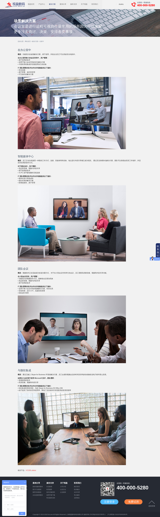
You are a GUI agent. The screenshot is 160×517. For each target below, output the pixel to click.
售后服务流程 (50, 498)
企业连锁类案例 (38, 495)
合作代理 (77, 492)
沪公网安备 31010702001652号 (117, 514)
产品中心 (54, 4)
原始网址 (121, 4)
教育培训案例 (37, 492)
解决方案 (65, 4)
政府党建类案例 (38, 486)
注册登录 (109, 501)
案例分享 (76, 4)
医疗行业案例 (37, 489)
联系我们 (107, 4)
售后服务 (77, 495)
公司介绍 (63, 486)
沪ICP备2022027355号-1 (98, 514)
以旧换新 (49, 486)
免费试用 (134, 501)
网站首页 (28, 41)
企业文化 (63, 489)
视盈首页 (44, 4)
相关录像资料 (50, 492)
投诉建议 (77, 489)
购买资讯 (77, 486)
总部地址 (77, 498)
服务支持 (86, 4)
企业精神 (63, 492)
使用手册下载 (50, 495)
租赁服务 (49, 489)
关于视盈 (97, 4)
